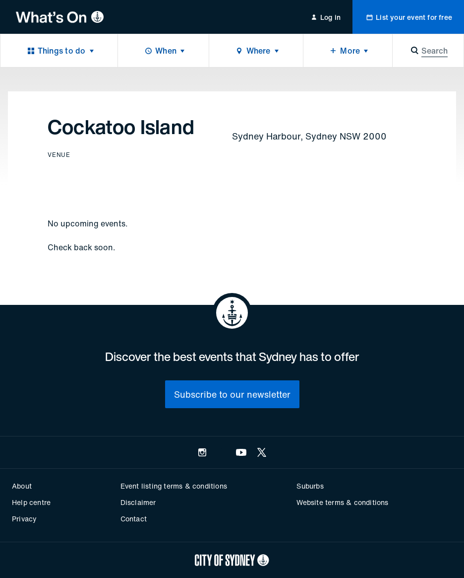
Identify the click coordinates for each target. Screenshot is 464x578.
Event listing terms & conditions (173, 486)
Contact (133, 518)
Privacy (24, 518)
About (22, 486)
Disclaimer (138, 502)
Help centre (31, 502)
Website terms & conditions (342, 502)
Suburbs (309, 486)
